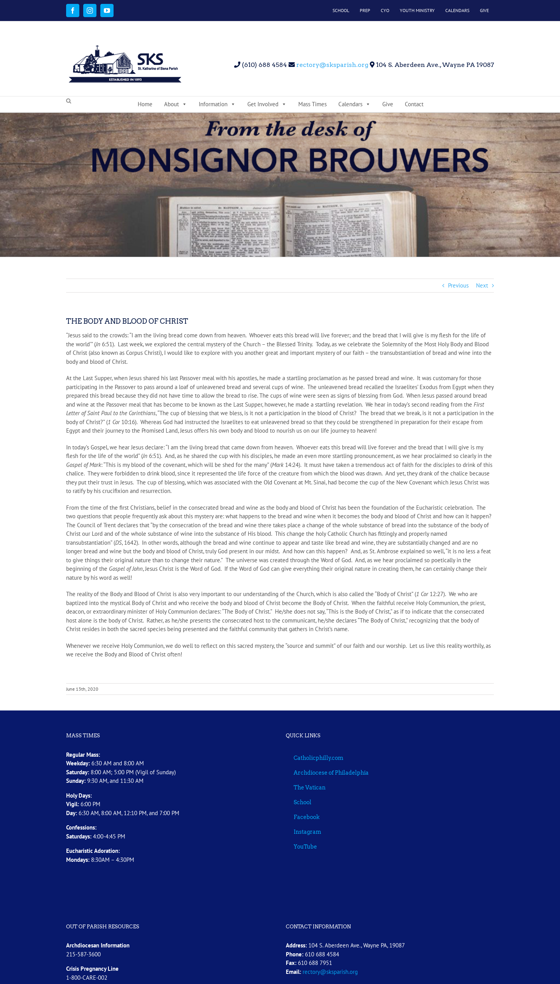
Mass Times (312, 104)
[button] (68, 101)
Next (482, 285)
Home (145, 104)
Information (217, 104)
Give (387, 104)
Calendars (354, 104)
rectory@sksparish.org (331, 64)
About (175, 104)
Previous (458, 285)
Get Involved (267, 104)
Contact (414, 104)
